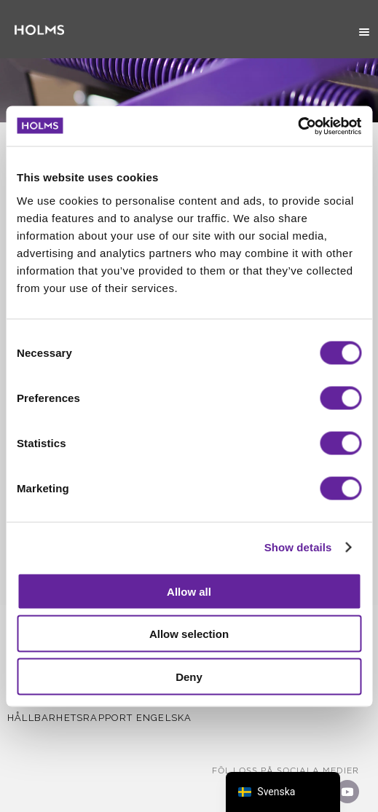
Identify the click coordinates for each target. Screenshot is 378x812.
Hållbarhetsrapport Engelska (99, 717)
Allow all (189, 591)
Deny (189, 676)
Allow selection (189, 634)
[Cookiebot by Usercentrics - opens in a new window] (297, 126)
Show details (298, 547)
